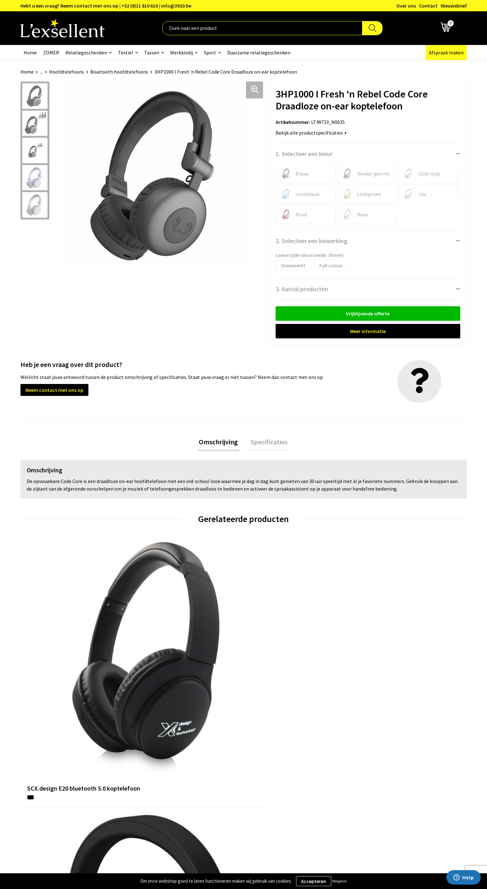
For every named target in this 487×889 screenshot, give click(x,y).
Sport (210, 52)
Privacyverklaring (378, 734)
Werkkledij (181, 52)
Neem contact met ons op (54, 390)
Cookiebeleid (374, 744)
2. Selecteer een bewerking (311, 241)
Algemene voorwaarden (385, 725)
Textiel (125, 52)
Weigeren (339, 881)
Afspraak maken (446, 52)
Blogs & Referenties (216, 734)
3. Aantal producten (302, 289)
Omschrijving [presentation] (219, 442)
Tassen (151, 52)
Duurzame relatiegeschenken (258, 52)
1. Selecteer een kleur (304, 154)
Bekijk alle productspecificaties (311, 133)
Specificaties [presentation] (267, 442)
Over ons (406, 6)
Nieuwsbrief (454, 6)
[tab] (219, 442)
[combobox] (262, 28)
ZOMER (51, 52)
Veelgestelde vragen (216, 754)
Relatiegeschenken (86, 52)
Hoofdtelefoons (66, 72)
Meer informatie (368, 331)
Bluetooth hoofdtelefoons (119, 72)
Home (30, 52)
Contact (428, 6)
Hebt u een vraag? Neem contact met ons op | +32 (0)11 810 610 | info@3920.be (105, 6)
